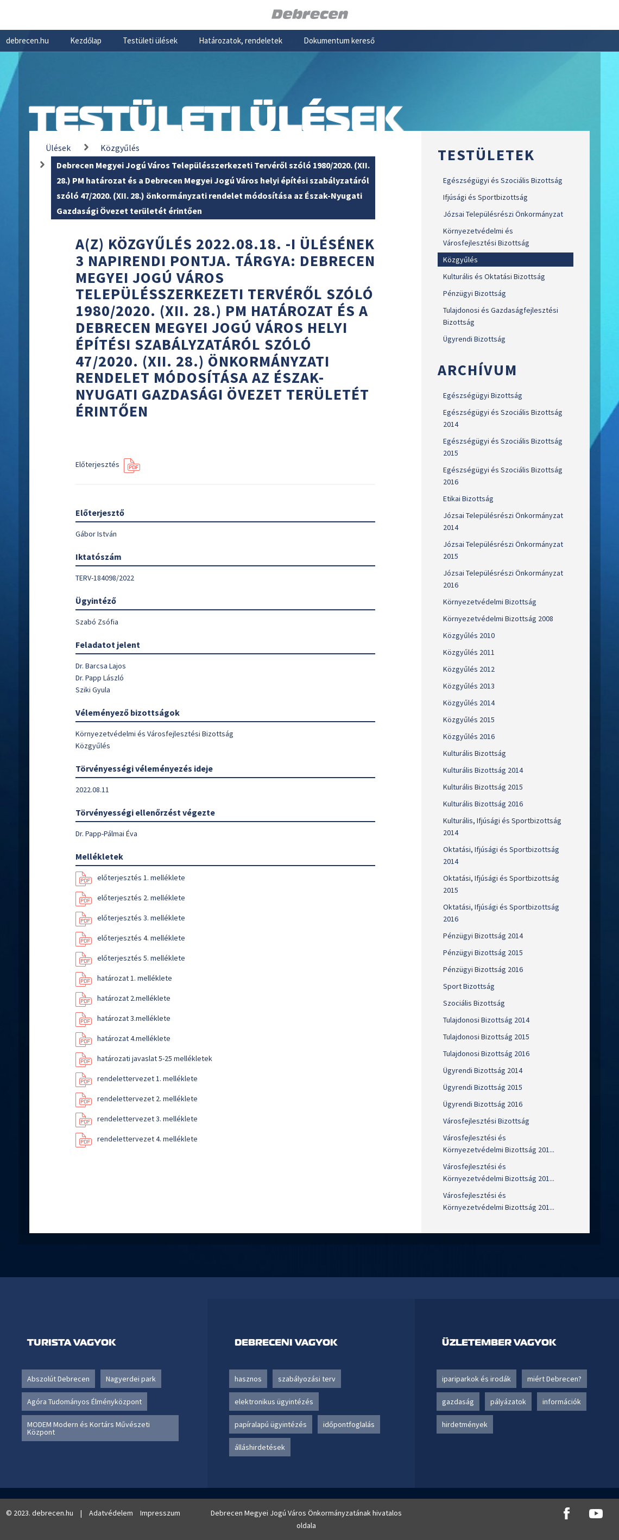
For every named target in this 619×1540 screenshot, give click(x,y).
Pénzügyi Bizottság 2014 (483, 936)
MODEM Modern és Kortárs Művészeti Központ (88, 1428)
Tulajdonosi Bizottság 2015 (486, 1037)
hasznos (248, 1379)
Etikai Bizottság (468, 498)
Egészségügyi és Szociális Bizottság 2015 (503, 447)
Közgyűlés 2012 (469, 669)
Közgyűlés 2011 (469, 652)
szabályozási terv (307, 1379)
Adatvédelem (111, 1513)
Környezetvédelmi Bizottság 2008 (498, 618)
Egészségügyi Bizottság (482, 395)
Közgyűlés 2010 (469, 635)
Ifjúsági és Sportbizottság (485, 197)
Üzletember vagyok (499, 1342)
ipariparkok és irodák (476, 1379)
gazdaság (458, 1401)
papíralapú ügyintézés (271, 1424)
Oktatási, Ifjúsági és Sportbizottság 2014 (501, 855)
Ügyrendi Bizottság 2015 (482, 1087)
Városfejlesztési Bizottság (486, 1121)
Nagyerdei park (131, 1379)
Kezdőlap (86, 40)
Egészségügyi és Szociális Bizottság (503, 180)
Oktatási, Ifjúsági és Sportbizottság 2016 (501, 913)
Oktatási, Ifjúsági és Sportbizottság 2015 (501, 884)
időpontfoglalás (349, 1424)
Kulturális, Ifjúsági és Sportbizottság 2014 (502, 826)
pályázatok (508, 1401)
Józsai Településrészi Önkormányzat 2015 (503, 550)
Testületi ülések (150, 40)
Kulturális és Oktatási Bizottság (494, 276)
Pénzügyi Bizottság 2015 (483, 952)
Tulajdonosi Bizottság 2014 (486, 1020)
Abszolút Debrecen (58, 1379)
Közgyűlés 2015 (469, 719)
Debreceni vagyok (286, 1342)
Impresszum (160, 1513)
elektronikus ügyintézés (274, 1401)
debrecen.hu (27, 40)
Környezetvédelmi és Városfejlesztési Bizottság (486, 237)
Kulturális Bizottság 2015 (483, 787)
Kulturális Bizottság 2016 (483, 804)
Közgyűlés (460, 259)
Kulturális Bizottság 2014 (483, 770)
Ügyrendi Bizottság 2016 (482, 1104)
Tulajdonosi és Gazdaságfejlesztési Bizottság (500, 316)
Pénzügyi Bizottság (474, 293)
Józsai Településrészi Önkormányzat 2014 (503, 521)
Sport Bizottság (469, 986)
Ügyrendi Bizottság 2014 (482, 1070)
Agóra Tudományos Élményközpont (84, 1401)
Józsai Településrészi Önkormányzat (503, 214)
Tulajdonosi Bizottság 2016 (486, 1053)
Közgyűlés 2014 (469, 703)
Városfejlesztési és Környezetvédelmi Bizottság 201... (498, 1143)
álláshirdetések (260, 1447)
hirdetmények (465, 1424)
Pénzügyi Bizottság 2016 (483, 969)
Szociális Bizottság (474, 1003)
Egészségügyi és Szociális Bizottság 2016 (503, 476)
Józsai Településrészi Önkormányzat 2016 (503, 579)
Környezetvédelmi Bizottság (489, 602)
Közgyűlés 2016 (469, 736)
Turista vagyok (71, 1342)
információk (561, 1401)
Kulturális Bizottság (474, 753)
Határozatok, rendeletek (240, 40)
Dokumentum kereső (339, 40)
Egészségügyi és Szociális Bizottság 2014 (503, 418)
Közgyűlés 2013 (469, 686)
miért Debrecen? (554, 1379)
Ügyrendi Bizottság (474, 339)
